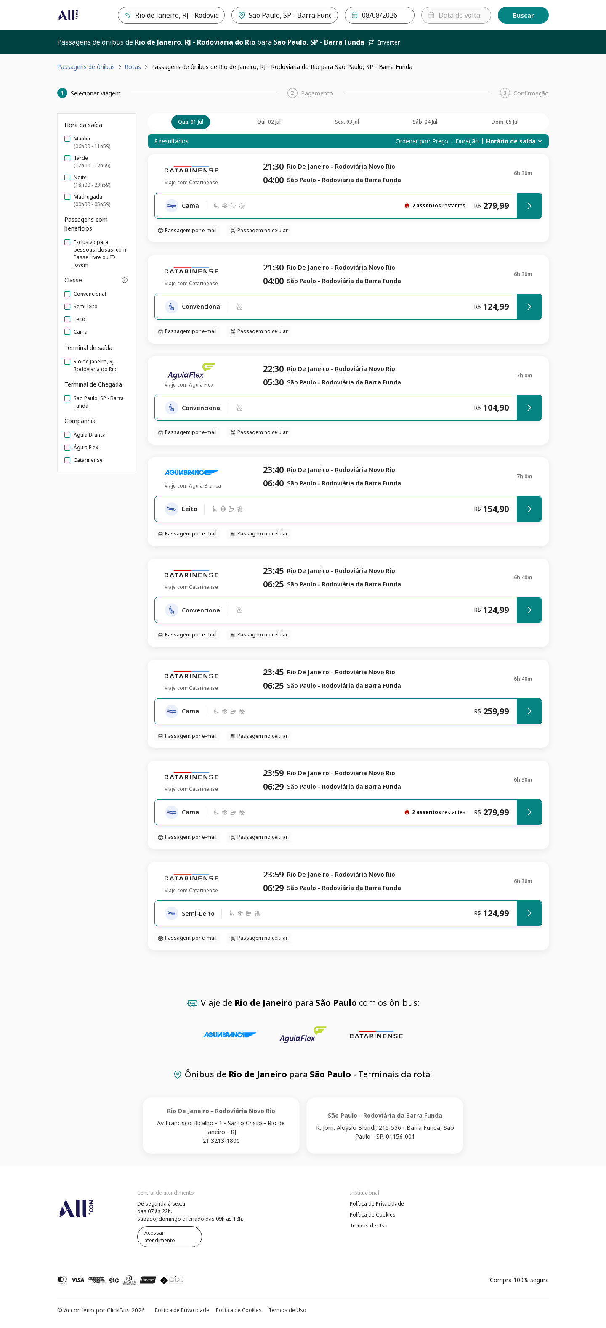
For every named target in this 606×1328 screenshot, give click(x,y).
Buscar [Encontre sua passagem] (523, 15)
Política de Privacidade (377, 1203)
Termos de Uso (369, 1225)
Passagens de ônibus (86, 67)
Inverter (384, 42)
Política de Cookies (373, 1214)
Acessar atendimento (159, 1236)
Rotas (133, 67)
